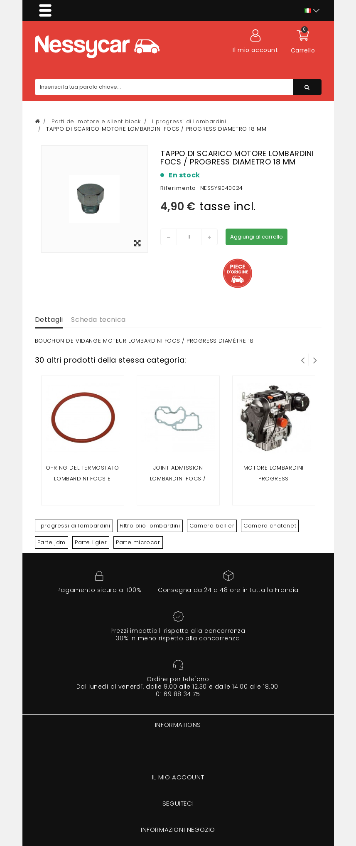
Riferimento (178, 188)
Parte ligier (91, 542)
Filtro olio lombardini (150, 526)
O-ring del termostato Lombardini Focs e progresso (82, 478)
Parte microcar (138, 542)
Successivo (315, 359)
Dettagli (49, 319)
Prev (303, 359)
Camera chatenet (269, 526)
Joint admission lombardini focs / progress (178, 478)
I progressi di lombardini (73, 526)
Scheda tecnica (98, 319)
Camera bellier (211, 526)
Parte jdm (51, 542)
